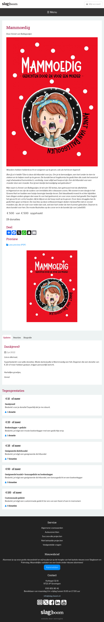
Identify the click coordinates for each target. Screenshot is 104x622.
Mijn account (93, 4)
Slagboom (9, 4)
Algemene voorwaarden (52, 528)
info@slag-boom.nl (52, 596)
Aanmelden (52, 567)
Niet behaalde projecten (52, 540)
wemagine (58, 618)
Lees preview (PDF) (16, 244)
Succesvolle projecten (52, 536)
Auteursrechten (52, 532)
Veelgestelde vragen (52, 545)
